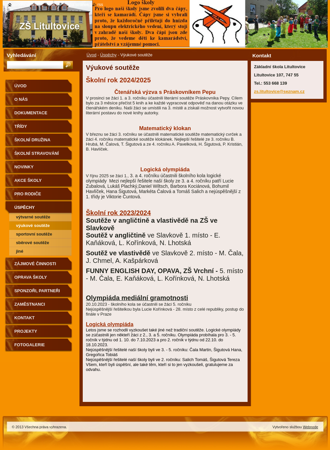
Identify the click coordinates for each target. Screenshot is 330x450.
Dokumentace (31, 112)
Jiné (19, 251)
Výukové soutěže (33, 225)
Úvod (92, 54)
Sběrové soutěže (32, 242)
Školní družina (32, 139)
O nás (21, 99)
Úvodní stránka (27, 4)
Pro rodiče (28, 193)
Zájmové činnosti (35, 263)
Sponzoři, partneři (37, 290)
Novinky (24, 166)
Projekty (26, 331)
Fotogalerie (30, 344)
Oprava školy (31, 277)
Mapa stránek (76, 4)
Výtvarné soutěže (33, 216)
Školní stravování (37, 153)
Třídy (21, 126)
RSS (100, 4)
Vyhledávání (21, 55)
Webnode (310, 427)
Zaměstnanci (30, 304)
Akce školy (28, 180)
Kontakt (25, 317)
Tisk (52, 4)
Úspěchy (108, 54)
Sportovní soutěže (34, 234)
